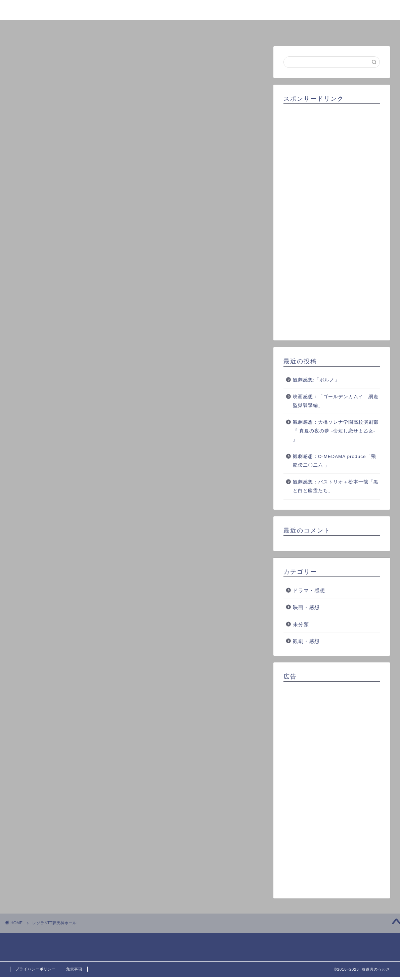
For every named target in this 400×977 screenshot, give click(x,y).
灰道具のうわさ (200, 9)
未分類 (301, 624)
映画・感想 (306, 607)
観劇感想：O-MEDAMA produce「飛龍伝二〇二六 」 (334, 461)
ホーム (46, 29)
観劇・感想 (306, 641)
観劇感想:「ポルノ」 (316, 379)
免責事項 (74, 969)
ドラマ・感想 (309, 590)
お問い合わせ (355, 29)
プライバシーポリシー (35, 969)
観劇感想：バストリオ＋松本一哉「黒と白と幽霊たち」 (336, 487)
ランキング (200, 29)
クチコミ (277, 29)
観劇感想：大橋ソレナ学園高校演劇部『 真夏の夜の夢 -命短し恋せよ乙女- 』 (336, 431)
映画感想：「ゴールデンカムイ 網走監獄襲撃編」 (336, 401)
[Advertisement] (331, 220)
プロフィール (123, 29)
